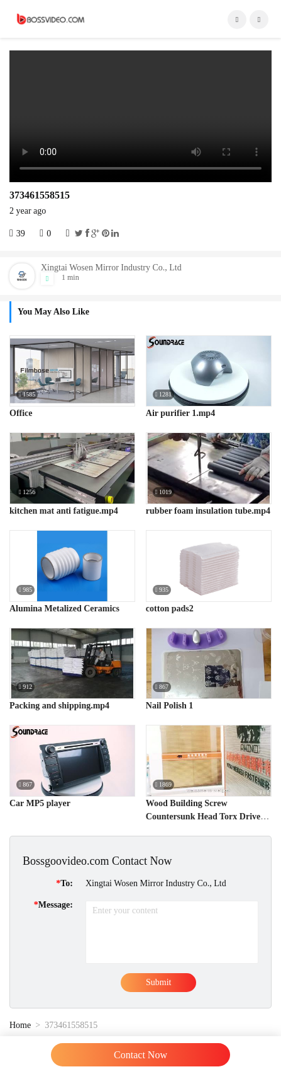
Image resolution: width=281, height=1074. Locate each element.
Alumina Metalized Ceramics (64, 608)
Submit (158, 982)
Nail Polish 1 (169, 705)
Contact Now (140, 1054)
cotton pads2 (170, 608)
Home (20, 1025)
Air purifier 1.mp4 (180, 413)
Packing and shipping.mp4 (59, 705)
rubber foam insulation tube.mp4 (208, 511)
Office (21, 413)
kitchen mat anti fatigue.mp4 (63, 511)
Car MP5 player (39, 803)
